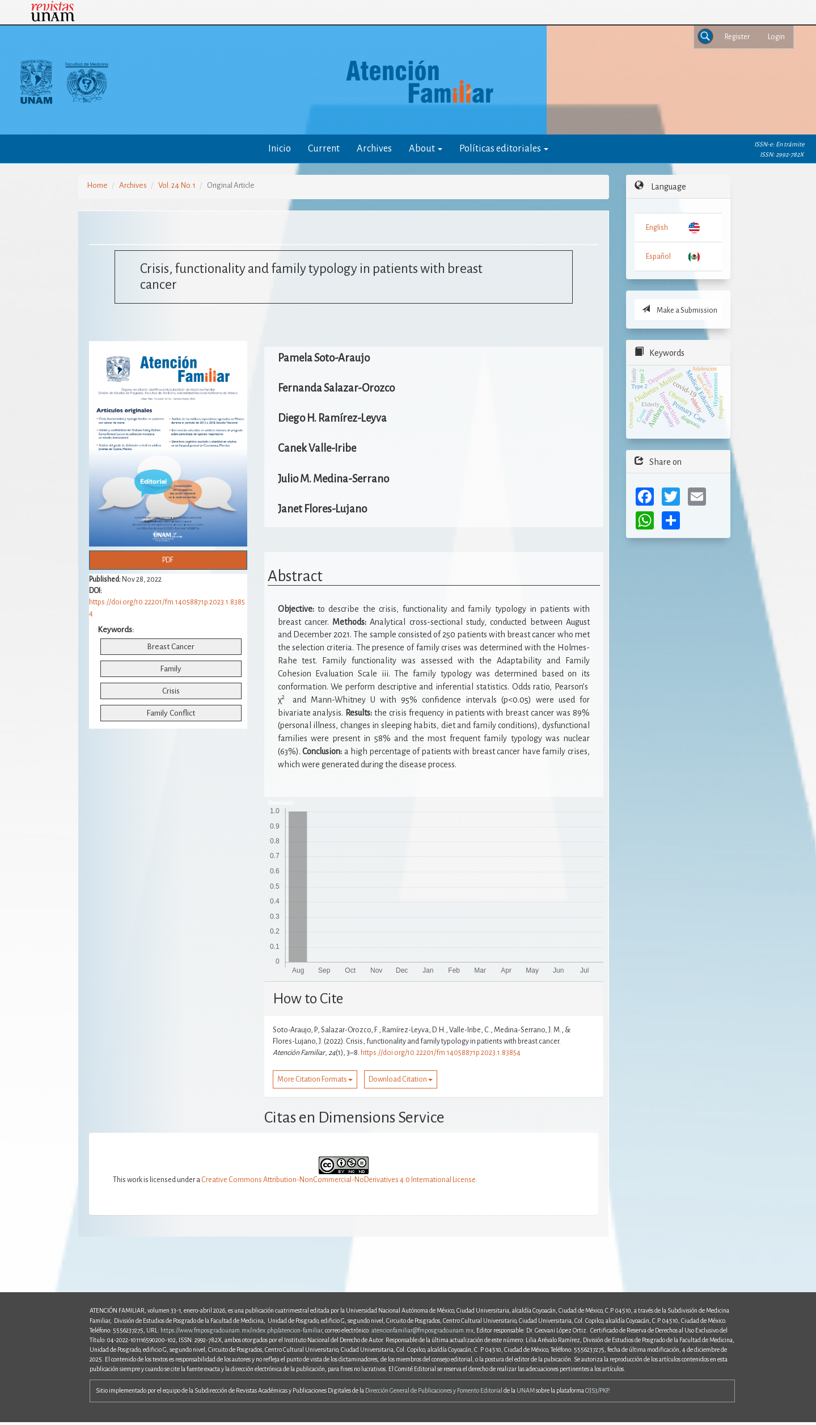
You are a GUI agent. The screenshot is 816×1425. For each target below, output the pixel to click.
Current (324, 148)
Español (658, 256)
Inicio (279, 148)
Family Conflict (170, 713)
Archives (374, 148)
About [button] (425, 148)
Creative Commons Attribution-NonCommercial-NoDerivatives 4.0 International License (338, 1180)
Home (97, 185)
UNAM (526, 1390)
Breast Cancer (171, 646)
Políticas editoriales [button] (503, 148)
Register (737, 37)
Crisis (171, 691)
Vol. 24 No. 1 (177, 185)
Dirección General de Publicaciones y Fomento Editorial (433, 1390)
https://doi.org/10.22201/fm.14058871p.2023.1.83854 (441, 1053)
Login (776, 37)
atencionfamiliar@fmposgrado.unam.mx (422, 1330)
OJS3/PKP (596, 1390)
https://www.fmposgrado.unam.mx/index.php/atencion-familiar (241, 1330)
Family (170, 669)
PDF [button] (168, 560)
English (657, 228)
